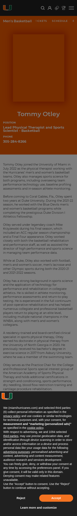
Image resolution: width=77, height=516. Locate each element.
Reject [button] (21, 498)
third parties (10, 436)
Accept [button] (56, 498)
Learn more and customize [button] (38, 507)
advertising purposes (16, 452)
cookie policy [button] (35, 427)
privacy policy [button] (12, 416)
